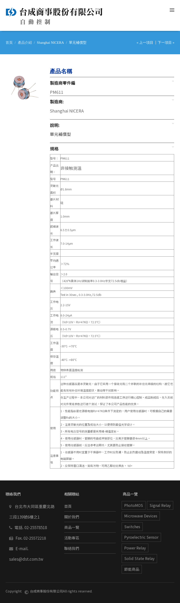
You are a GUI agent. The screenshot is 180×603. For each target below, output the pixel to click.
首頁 (9, 42)
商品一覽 (71, 527)
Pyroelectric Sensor (141, 537)
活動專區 (71, 538)
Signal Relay (160, 505)
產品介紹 (25, 42)
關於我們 (71, 516)
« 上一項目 (145, 42)
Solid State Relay (139, 558)
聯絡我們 (71, 548)
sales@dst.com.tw (26, 559)
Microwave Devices (140, 516)
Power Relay (135, 548)
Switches (132, 526)
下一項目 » (166, 42)
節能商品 (131, 569)
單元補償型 (60, 134)
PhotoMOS (133, 505)
